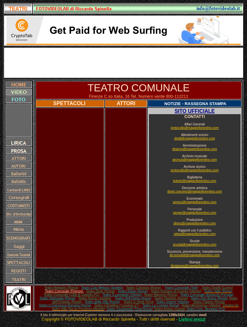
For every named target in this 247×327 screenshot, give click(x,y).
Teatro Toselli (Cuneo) (217, 287)
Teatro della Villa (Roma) (102, 302)
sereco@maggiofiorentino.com (194, 202)
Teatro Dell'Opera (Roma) (133, 298)
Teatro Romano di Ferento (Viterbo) (176, 291)
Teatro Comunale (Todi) (181, 287)
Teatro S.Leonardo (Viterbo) (122, 294)
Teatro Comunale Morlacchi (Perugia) (207, 294)
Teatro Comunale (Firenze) (64, 291)
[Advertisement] (123, 62)
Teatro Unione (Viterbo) (172, 302)
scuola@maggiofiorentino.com (194, 244)
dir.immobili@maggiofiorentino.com (194, 255)
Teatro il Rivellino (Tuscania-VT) (116, 305)
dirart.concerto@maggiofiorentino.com (194, 191)
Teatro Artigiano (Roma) (61, 287)
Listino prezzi (192, 319)
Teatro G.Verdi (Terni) (139, 302)
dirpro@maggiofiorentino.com (195, 223)
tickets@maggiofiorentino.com (194, 181)
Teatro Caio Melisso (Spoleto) (102, 287)
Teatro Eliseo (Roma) (133, 291)
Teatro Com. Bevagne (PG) (205, 309)
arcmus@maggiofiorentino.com (194, 159)
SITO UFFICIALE (195, 111)
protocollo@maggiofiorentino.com (195, 128)
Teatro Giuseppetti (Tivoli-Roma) (129, 309)
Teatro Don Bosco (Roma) (209, 298)
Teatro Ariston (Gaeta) (169, 309)
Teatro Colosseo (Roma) (144, 287)
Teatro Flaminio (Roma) (171, 298)
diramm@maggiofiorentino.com (194, 149)
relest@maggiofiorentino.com (194, 234)
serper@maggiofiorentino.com (194, 212)
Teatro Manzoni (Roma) (160, 294)
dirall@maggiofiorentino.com (194, 138)
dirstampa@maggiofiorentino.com (194, 266)
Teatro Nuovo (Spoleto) (94, 298)
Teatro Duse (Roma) (100, 291)
